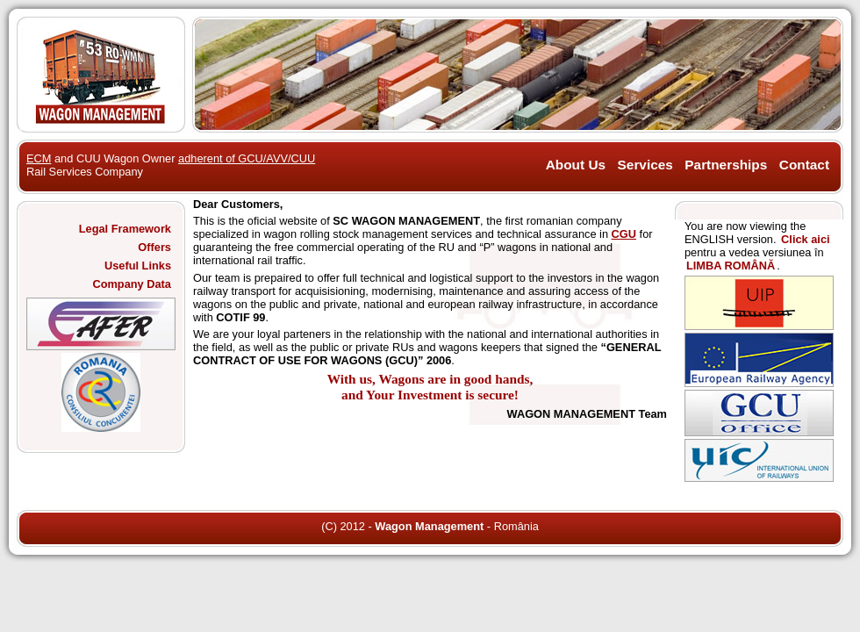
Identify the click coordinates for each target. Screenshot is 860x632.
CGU (624, 234)
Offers (154, 247)
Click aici (805, 239)
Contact (804, 164)
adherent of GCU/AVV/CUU (246, 158)
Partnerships (725, 164)
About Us (576, 164)
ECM (38, 158)
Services (645, 164)
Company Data (131, 284)
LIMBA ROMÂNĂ (730, 265)
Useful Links (137, 265)
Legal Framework (125, 228)
